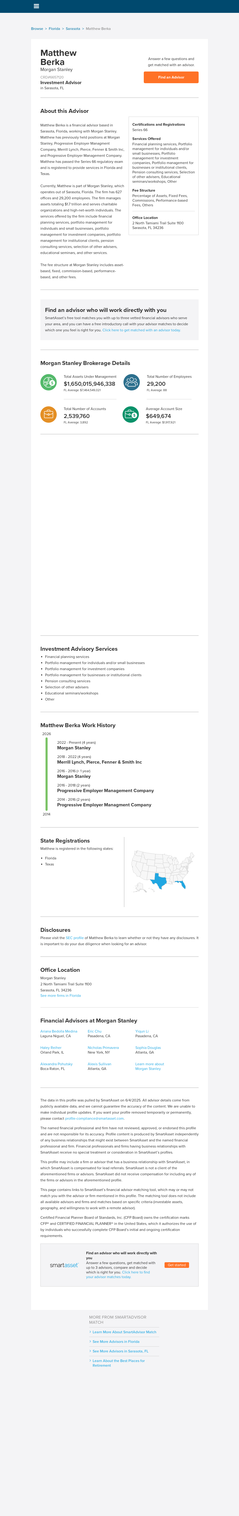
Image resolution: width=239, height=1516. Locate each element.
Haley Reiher (50, 1047)
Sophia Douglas (148, 1047)
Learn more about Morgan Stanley (149, 1066)
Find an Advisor (171, 77)
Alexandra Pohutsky (56, 1064)
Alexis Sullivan (99, 1064)
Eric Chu (95, 1031)
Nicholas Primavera (103, 1047)
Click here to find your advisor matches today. (118, 1274)
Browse (37, 28)
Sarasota (73, 28)
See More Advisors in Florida (116, 1341)
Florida (54, 28)
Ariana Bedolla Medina (58, 1031)
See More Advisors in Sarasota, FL (120, 1351)
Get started (177, 1265)
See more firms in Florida (60, 995)
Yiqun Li (142, 1031)
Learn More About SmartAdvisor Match (124, 1332)
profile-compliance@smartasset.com (94, 1118)
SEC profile (75, 938)
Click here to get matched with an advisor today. (141, 330)
